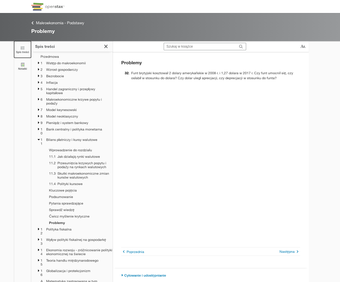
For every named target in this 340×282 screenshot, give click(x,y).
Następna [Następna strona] (290, 251)
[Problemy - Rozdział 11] (78, 223)
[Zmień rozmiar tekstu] (303, 46)
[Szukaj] (241, 46)
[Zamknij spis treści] (22, 49)
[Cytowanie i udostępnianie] (210, 275)
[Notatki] (22, 66)
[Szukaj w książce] (200, 46)
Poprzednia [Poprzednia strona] (132, 251)
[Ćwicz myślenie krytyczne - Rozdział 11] (78, 216)
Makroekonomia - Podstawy (57, 23)
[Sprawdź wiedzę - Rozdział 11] (78, 210)
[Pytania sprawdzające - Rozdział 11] (78, 203)
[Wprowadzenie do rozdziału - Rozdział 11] (78, 150)
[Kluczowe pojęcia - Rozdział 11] (78, 190)
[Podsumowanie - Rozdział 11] (78, 197)
